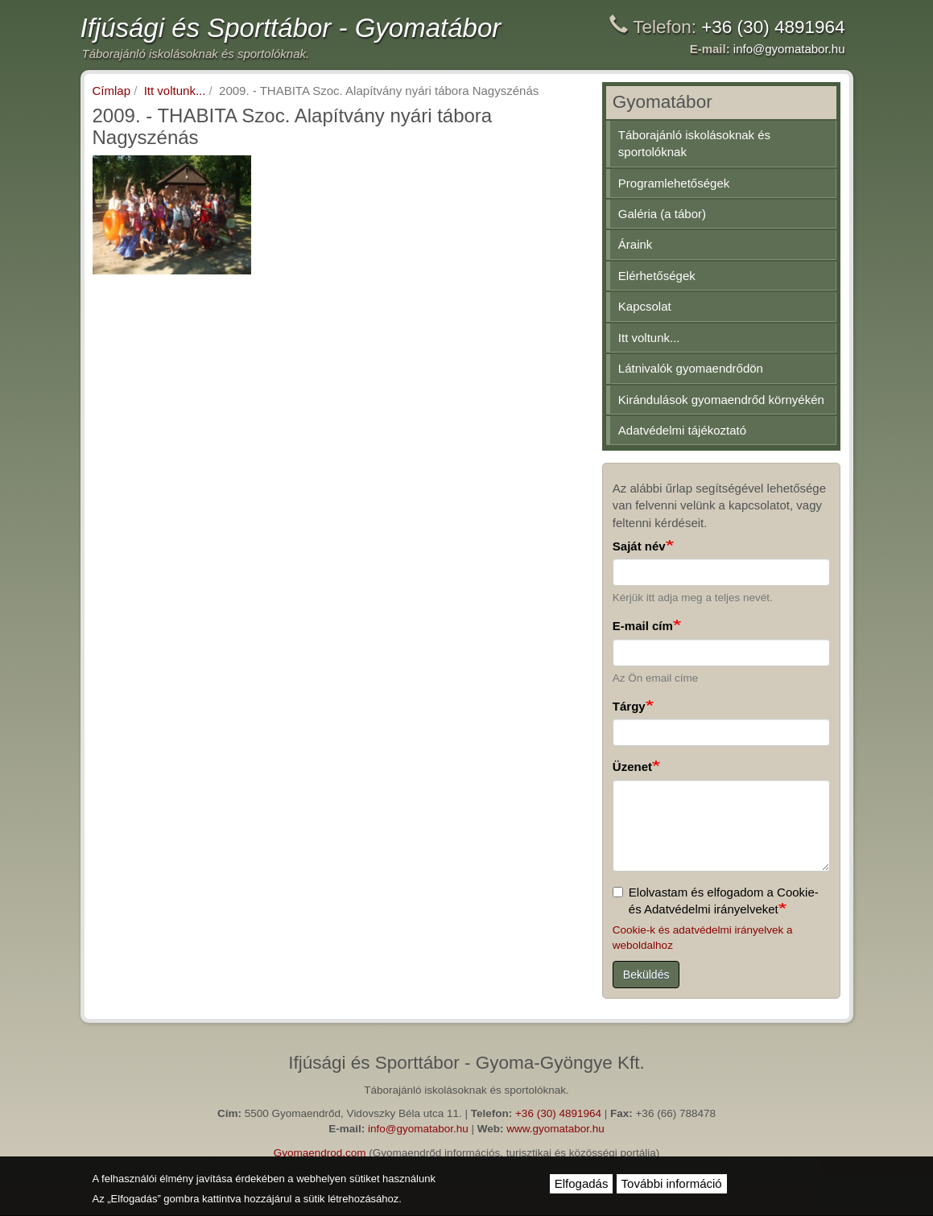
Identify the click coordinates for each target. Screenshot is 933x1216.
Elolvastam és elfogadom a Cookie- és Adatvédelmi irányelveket (716, 900)
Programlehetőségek (673, 183)
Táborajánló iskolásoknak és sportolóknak (694, 143)
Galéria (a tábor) (662, 214)
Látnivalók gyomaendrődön (690, 368)
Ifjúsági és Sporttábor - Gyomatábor (291, 28)
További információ (671, 1183)
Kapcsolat (644, 306)
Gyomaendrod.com (320, 1153)
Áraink (635, 244)
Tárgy (629, 706)
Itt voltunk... (175, 90)
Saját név (639, 546)
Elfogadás (582, 1183)
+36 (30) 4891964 (772, 27)
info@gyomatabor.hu (789, 49)
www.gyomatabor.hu (555, 1129)
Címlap (112, 90)
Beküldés (646, 974)
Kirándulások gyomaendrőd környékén (721, 399)
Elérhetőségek (657, 275)
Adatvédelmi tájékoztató (682, 430)
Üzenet (632, 766)
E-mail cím (643, 626)
